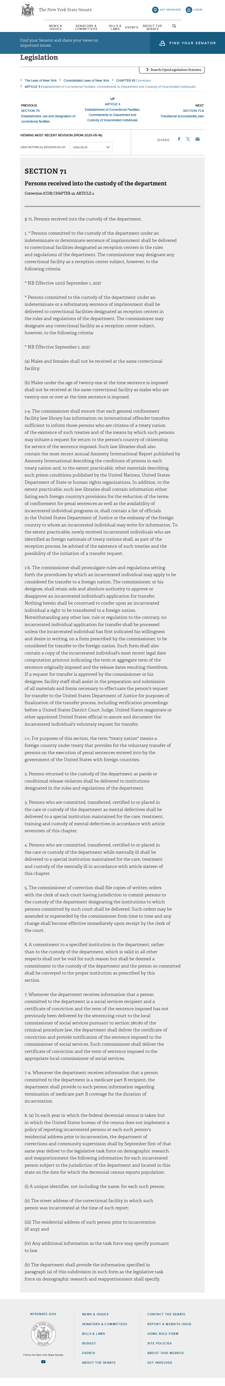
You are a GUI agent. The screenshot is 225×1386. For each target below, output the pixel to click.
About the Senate (99, 1370)
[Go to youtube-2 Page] (43, 1369)
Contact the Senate (166, 1322)
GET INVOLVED (159, 1370)
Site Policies (159, 1351)
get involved (170, 11)
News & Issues (33, 28)
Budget (89, 1351)
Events (139, 28)
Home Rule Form (163, 1341)
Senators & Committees (75, 28)
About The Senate (169, 28)
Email (197, 146)
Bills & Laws (115, 28)
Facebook (178, 146)
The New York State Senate (65, 11)
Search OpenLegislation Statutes (176, 78)
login (198, 11)
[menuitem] (33, 28)
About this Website (165, 1360)
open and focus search (198, 29)
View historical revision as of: (43, 154)
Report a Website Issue (169, 1331)
